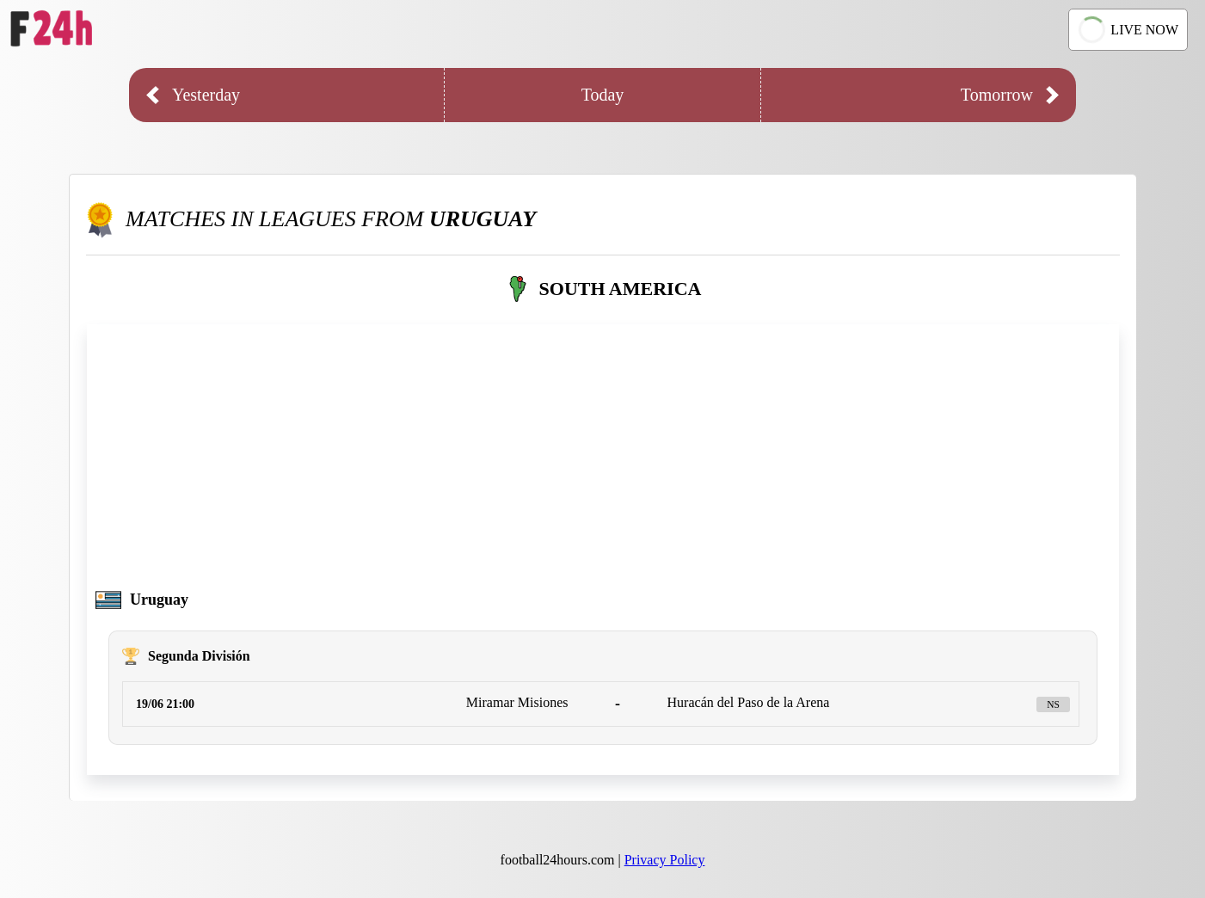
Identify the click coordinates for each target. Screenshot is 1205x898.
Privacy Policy (664, 859)
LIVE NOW (1125, 30)
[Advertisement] (602, 461)
